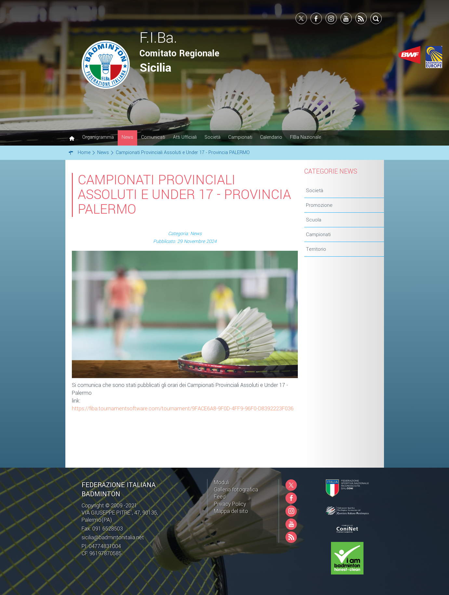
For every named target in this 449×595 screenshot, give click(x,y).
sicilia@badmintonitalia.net (113, 537)
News (127, 137)
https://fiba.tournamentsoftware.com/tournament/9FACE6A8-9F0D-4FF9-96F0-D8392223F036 (183, 408)
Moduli (221, 482)
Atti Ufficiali (185, 137)
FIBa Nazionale (305, 137)
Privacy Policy (230, 504)
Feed (220, 497)
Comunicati (153, 137)
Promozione (319, 205)
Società (212, 137)
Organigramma (98, 137)
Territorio (316, 249)
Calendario (271, 137)
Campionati (240, 137)
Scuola (313, 219)
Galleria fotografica (236, 489)
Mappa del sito (231, 511)
